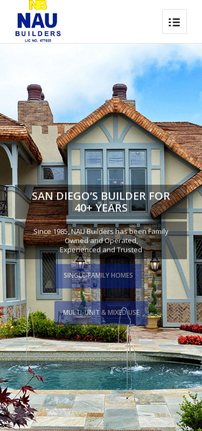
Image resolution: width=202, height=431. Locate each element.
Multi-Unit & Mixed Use (101, 311)
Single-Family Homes (98, 275)
